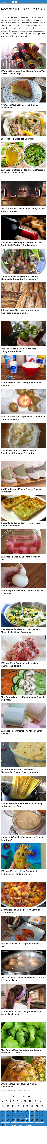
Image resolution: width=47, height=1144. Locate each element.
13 (39, 1101)
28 (27, 1110)
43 (13, 1120)
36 (22, 1115)
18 (22, 1106)
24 (8, 1110)
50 (3, 1124)
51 (24, 1096)
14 (3, 1106)
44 (18, 1120)
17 (18, 1106)
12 (35, 1101)
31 (41, 1110)
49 (41, 1120)
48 (37, 1120)
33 (8, 1115)
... (18, 1096)
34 (13, 1115)
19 (27, 1106)
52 (29, 1096)
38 (32, 1115)
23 (3, 1110)
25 (13, 1110)
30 (37, 1110)
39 (37, 1115)
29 (32, 1110)
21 (37, 1106)
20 (32, 1106)
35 (18, 1115)
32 (3, 1115)
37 (27, 1115)
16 (13, 1106)
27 (22, 1110)
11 (30, 1101)
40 (41, 1115)
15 (8, 1106)
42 (8, 1120)
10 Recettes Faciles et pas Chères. (18, 139)
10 (25, 1101)
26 (18, 1110)
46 (27, 1120)
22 (41, 1106)
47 (32, 1120)
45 (22, 1120)
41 (3, 1120)
